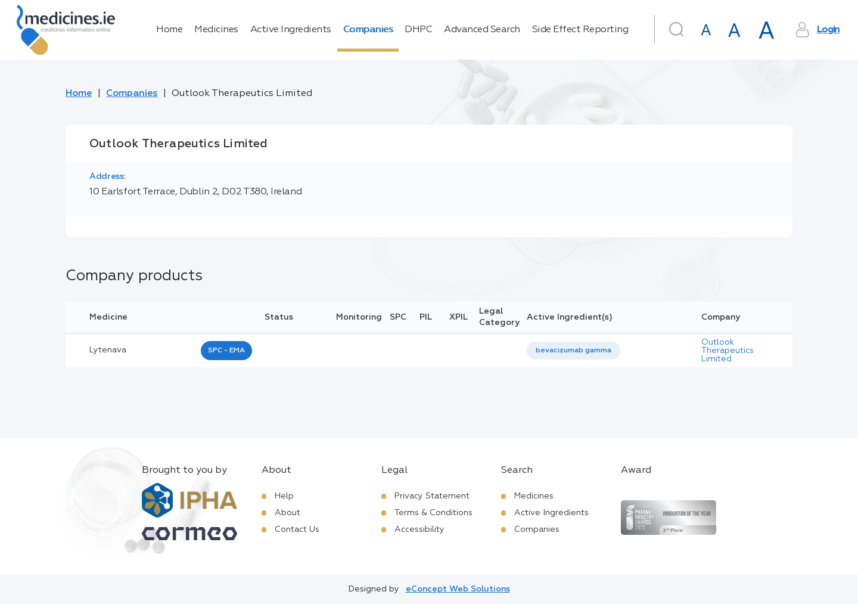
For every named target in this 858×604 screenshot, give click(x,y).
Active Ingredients (290, 30)
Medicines (216, 30)
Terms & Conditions (433, 513)
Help (284, 496)
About (287, 513)
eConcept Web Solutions (458, 589)
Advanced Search (482, 30)
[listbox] (573, 351)
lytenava (107, 350)
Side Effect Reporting (580, 30)
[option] (573, 351)
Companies (368, 30)
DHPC (418, 30)
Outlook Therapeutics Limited (727, 350)
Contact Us (297, 529)
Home (169, 30)
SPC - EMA (226, 350)
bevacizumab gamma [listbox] (573, 350)
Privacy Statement (432, 496)
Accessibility (419, 529)
